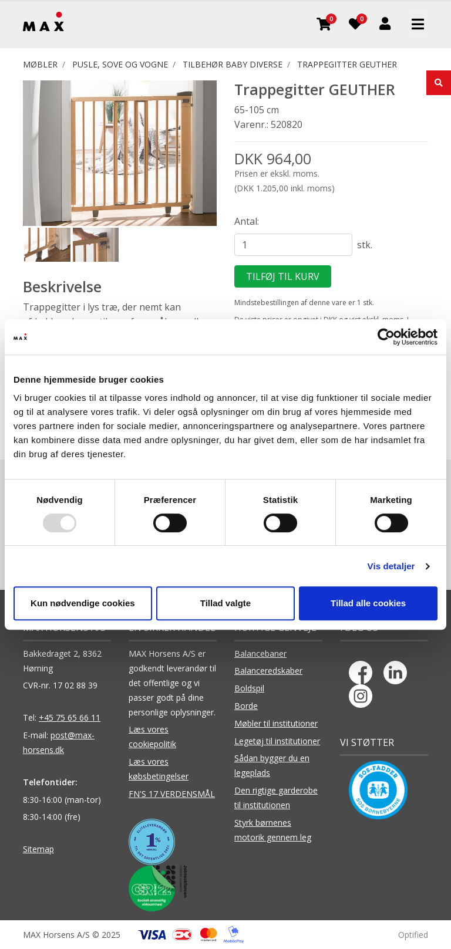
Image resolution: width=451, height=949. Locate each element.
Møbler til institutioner (276, 723)
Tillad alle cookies (368, 603)
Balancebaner (260, 653)
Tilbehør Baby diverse (232, 64)
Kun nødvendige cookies (83, 603)
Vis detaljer (391, 566)
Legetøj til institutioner (277, 741)
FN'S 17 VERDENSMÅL (172, 793)
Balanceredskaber (268, 670)
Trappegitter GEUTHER (347, 64)
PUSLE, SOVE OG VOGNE (120, 64)
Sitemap (38, 849)
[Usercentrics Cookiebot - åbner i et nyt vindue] (386, 337)
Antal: (246, 221)
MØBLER (40, 64)
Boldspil (249, 688)
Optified (413, 934)
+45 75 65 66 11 (69, 717)
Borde (246, 705)
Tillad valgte (225, 603)
